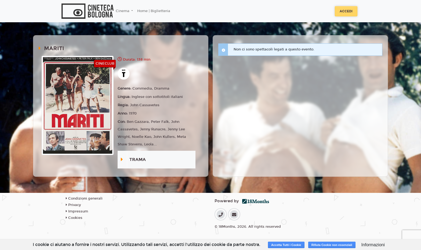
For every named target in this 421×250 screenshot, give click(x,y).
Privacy (73, 205)
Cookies (74, 218)
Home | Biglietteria (153, 11)
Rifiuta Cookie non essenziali (331, 245)
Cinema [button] (123, 11)
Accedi (346, 11)
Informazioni (373, 244)
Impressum (77, 211)
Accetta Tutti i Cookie (286, 245)
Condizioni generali (84, 198)
